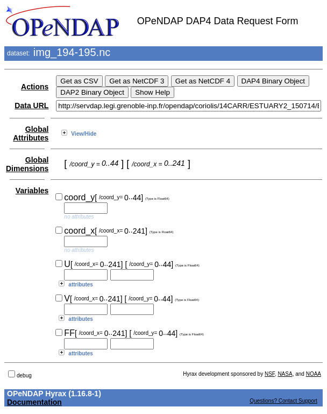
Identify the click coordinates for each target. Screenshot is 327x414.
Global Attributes (30, 133)
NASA (285, 374)
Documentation (34, 402)
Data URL (31, 105)
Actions (34, 86)
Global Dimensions (27, 164)
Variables (32, 190)
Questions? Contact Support (283, 401)
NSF (270, 374)
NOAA (313, 374)
